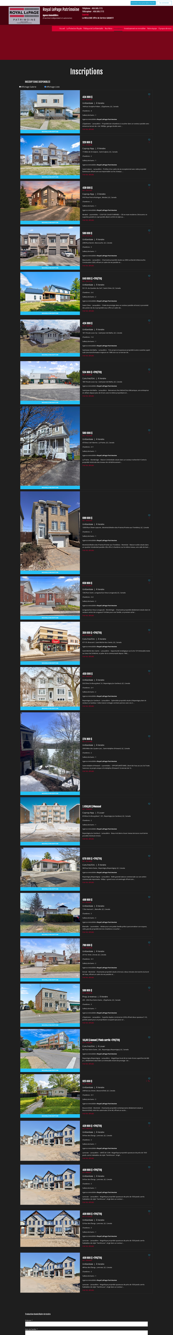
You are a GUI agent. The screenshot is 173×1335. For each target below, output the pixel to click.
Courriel (85, 14)
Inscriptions (118, 28)
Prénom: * (29, 1320)
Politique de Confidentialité (93, 28)
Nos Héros (108, 28)
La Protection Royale (74, 28)
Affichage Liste (53, 86)
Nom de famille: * (31, 1329)
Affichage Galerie (28, 86)
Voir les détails (88, 129)
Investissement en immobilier (135, 28)
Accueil (62, 28)
